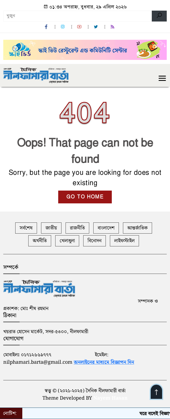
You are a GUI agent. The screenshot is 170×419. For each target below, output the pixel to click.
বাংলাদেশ (106, 228)
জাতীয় (51, 228)
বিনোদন (94, 241)
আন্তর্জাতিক (137, 228)
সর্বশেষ (26, 228)
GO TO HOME (85, 197)
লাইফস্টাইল (124, 241)
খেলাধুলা (67, 241)
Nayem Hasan (110, 398)
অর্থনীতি (40, 241)
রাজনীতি (77, 228)
